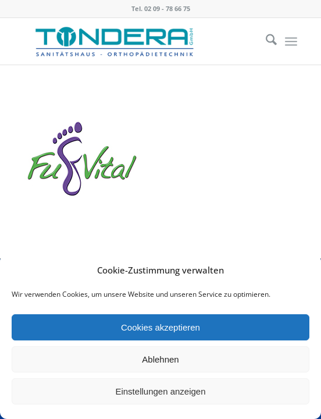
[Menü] (291, 41)
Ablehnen (160, 359)
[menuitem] (265, 41)
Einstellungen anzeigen (160, 391)
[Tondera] (133, 41)
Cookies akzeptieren (160, 327)
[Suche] (265, 41)
